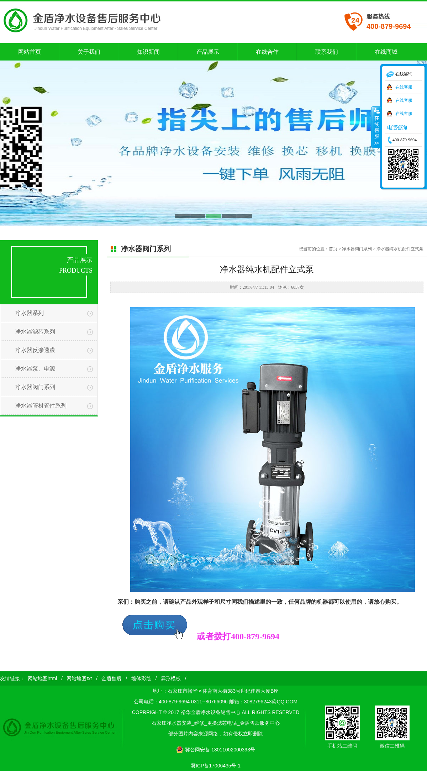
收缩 (376, 127)
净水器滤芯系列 (35, 332)
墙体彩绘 (141, 678)
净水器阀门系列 (35, 387)
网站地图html (42, 678)
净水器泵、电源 (35, 369)
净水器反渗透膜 (35, 350)
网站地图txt (79, 678)
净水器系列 (29, 313)
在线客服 (403, 87)
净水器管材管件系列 (41, 406)
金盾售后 (111, 678)
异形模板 (171, 678)
